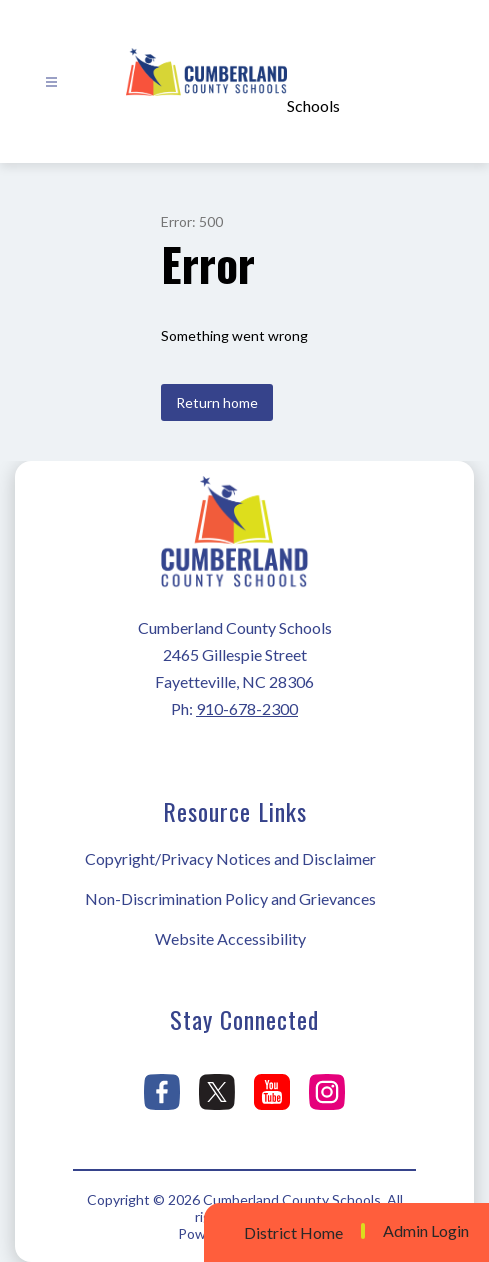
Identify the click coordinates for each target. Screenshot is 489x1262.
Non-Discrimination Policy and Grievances (230, 898)
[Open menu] (51, 82)
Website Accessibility (230, 938)
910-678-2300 (247, 708)
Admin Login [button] (426, 1231)
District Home (293, 1232)
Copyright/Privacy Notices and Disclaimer (230, 858)
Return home (217, 402)
